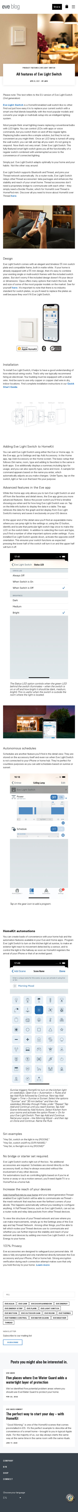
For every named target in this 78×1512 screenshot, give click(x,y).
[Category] (39, 1294)
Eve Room (50, 1313)
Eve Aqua (9, 1303)
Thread (9, 1322)
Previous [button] (4, 627)
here (13, 195)
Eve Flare (32, 1308)
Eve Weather (59, 1318)
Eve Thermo (65, 1313)
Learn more (43, 1264)
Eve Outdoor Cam (30, 1313)
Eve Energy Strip (14, 1308)
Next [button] (73, 627)
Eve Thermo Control (16, 1318)
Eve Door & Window (41, 1303)
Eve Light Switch (13, 104)
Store (57, 6)
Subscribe (12, 1342)
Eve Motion (11, 1313)
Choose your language (14, 1492)
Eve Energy (62, 1303)
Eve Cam (23, 1303)
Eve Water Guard (40, 1318)
